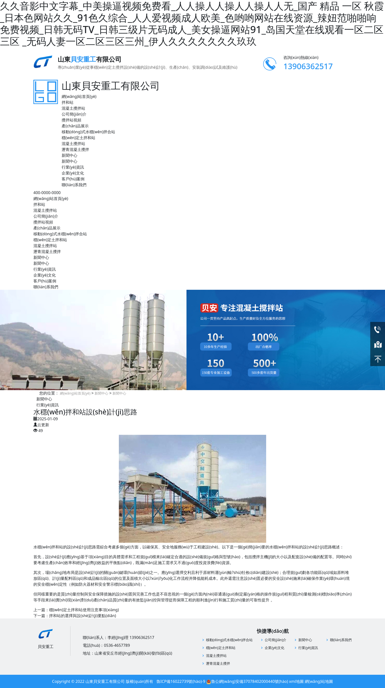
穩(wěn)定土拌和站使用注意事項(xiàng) (84, 609)
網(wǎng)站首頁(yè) (79, 96)
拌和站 (67, 102)
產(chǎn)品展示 (75, 126)
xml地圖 (296, 681)
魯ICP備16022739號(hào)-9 (180, 681)
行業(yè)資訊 (73, 167)
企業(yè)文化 (73, 173)
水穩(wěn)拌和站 (284, 547)
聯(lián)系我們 (74, 184)
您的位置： (49, 393)
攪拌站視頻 (71, 120)
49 (40, 430)
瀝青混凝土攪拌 (75, 149)
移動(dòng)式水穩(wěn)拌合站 (88, 131)
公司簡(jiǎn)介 (74, 114)
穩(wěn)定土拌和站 (78, 137)
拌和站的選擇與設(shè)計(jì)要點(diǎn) (82, 615)
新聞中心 (69, 155)
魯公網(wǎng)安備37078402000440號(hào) (249, 681)
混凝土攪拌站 (73, 108)
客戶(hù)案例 (73, 179)
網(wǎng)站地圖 (319, 681)
